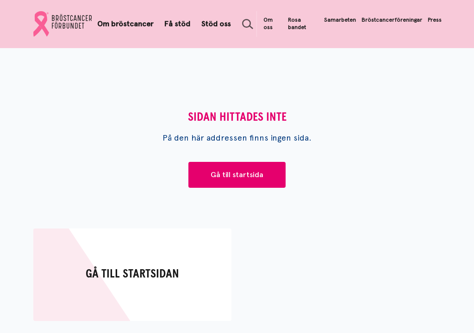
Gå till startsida (237, 174)
